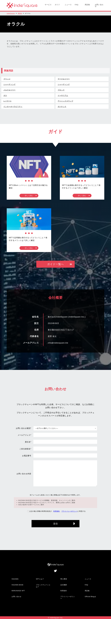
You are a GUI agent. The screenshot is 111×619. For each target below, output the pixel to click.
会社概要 (63, 585)
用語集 (87, 4)
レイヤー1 (7, 101)
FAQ (76, 4)
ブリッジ (6, 79)
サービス (48, 4)
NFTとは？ (40, 579)
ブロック (61, 90)
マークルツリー (64, 79)
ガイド (57, 4)
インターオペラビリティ (12, 106)
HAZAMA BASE (17, 585)
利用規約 (56, 511)
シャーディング (9, 84)
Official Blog (89, 596)
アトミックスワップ (65, 101)
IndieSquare (11, 13)
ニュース (68, 4)
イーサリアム (63, 95)
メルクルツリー (9, 90)
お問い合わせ (99, 5)
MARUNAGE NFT (18, 591)
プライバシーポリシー (69, 511)
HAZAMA (15, 579)
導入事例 (63, 579)
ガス (5, 95)
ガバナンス (62, 106)
